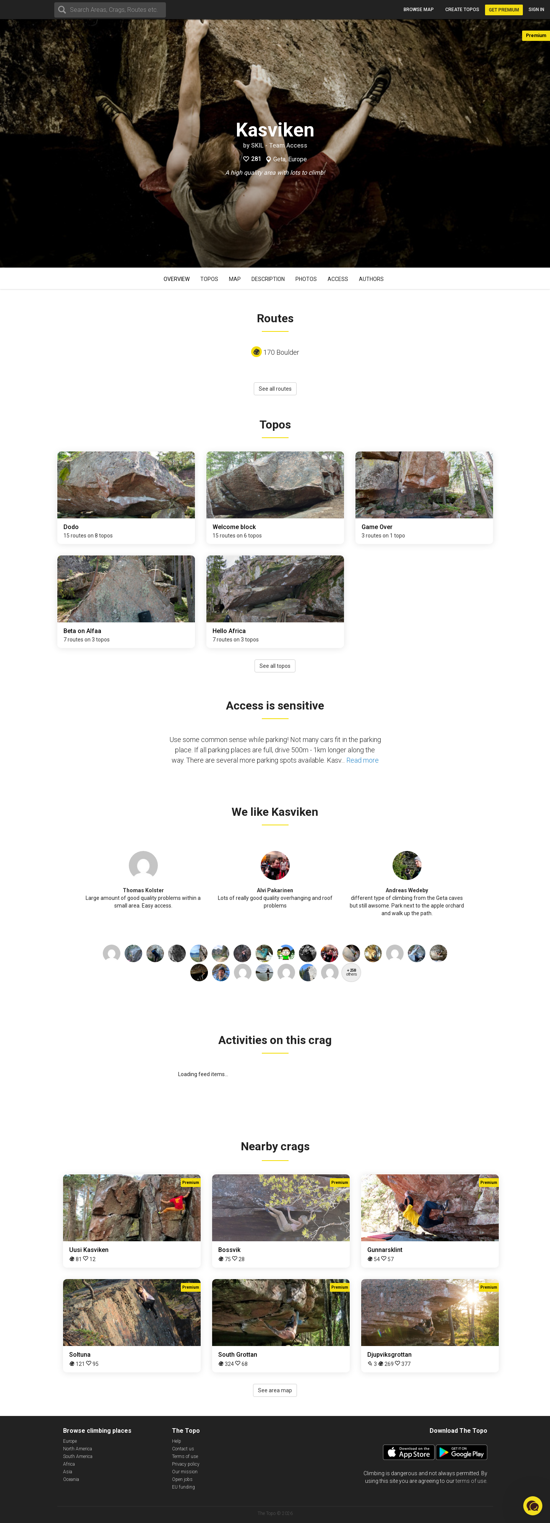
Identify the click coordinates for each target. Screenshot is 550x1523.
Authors (371, 279)
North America (77, 1449)
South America (77, 1456)
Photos (306, 279)
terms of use (471, 1481)
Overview (177, 279)
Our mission (185, 1471)
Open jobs (182, 1479)
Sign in (536, 9)
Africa (69, 1464)
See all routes (275, 389)
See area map (275, 1390)
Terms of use (185, 1456)
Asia (67, 1471)
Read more (362, 760)
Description (268, 279)
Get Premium (504, 10)
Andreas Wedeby (407, 890)
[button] (532, 1505)
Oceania (71, 1479)
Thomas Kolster (143, 890)
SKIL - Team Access (279, 145)
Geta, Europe (290, 159)
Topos (209, 279)
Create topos (462, 9)
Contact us (183, 1449)
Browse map (419, 9)
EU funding (183, 1487)
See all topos (275, 666)
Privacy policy (186, 1464)
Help (176, 1441)
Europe (70, 1441)
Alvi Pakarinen (275, 890)
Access (338, 279)
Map (235, 279)
